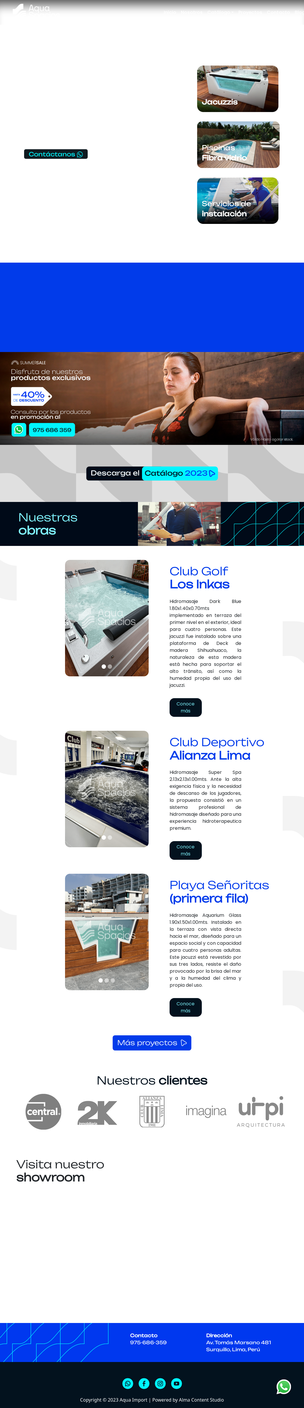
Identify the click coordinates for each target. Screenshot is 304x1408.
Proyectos (250, 12)
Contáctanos (56, 154)
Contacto (278, 12)
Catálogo (218, 12)
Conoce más (186, 707)
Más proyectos (147, 1043)
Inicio (170, 12)
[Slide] (104, 666)
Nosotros (192, 12)
